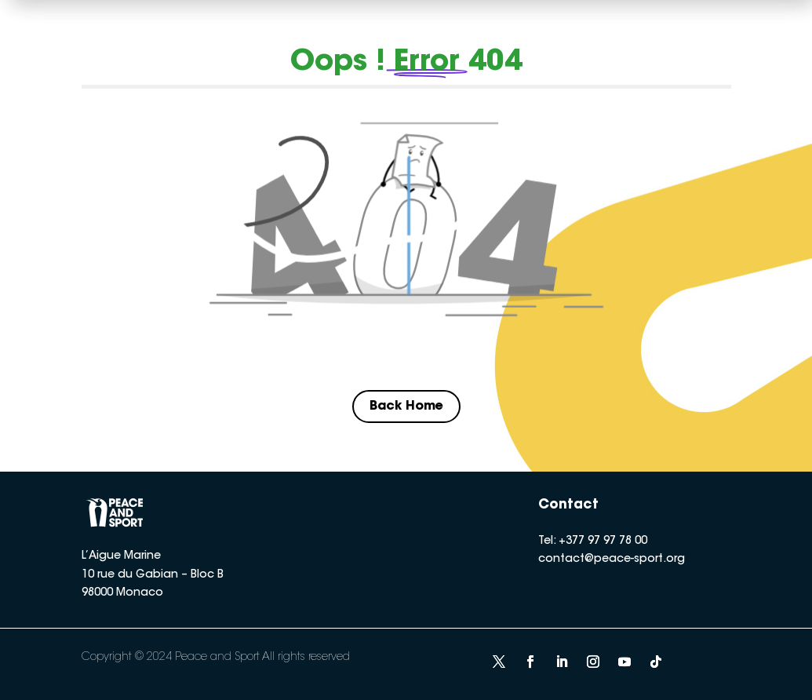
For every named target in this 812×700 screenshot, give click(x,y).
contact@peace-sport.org (611, 559)
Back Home (406, 406)
